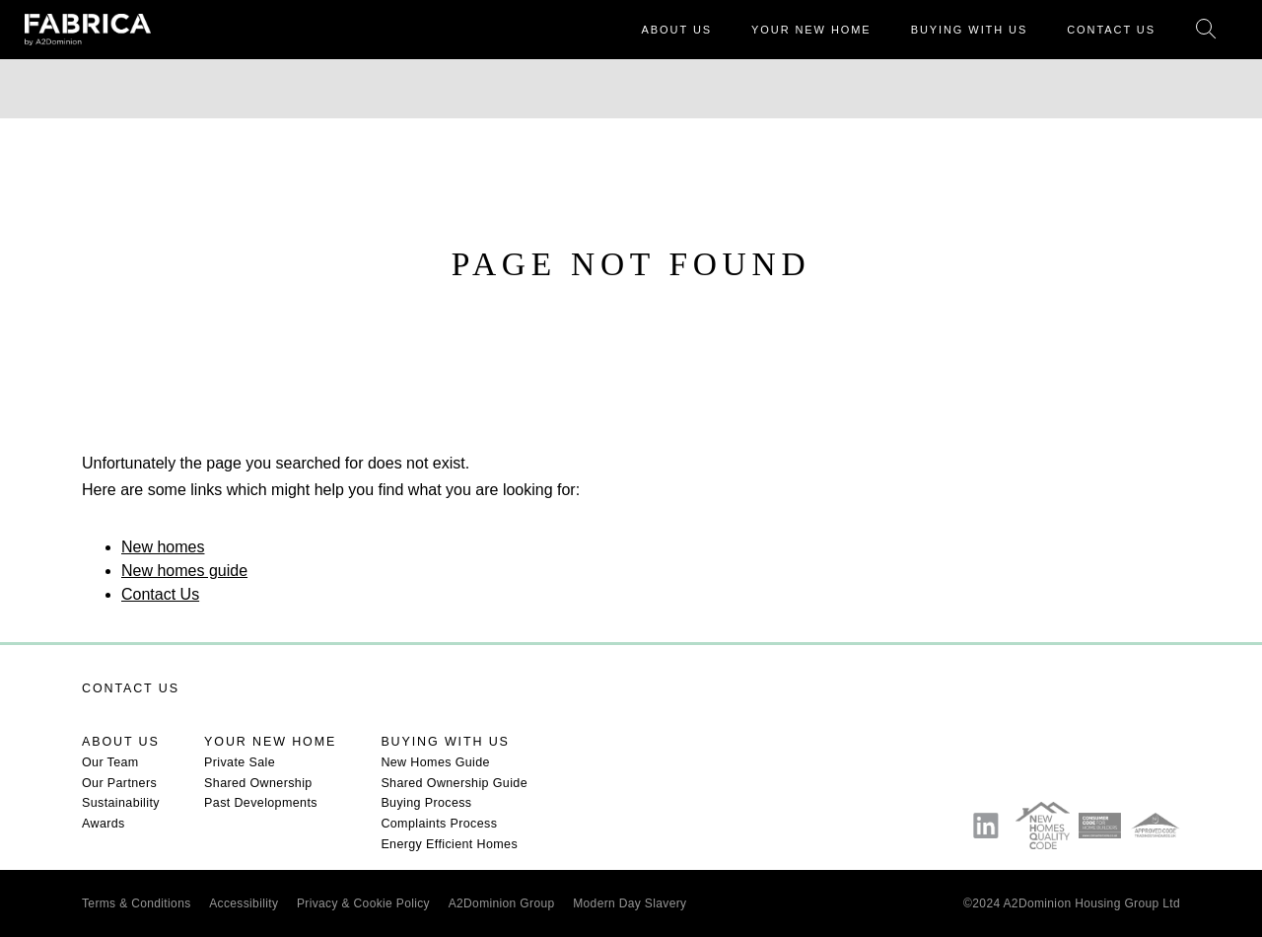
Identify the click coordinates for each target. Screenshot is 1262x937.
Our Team (110, 762)
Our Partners (119, 783)
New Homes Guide (435, 762)
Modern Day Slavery (629, 903)
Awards (103, 823)
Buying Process (426, 803)
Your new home (270, 742)
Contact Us (160, 594)
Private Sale (239, 762)
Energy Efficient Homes (449, 844)
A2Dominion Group (502, 903)
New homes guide (184, 570)
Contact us (130, 688)
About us (121, 742)
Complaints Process (439, 823)
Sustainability (121, 803)
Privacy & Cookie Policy (363, 903)
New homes (162, 547)
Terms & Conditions (136, 903)
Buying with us (445, 742)
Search (1206, 30)
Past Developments (260, 803)
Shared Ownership (258, 783)
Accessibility (243, 903)
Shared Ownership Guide (454, 783)
